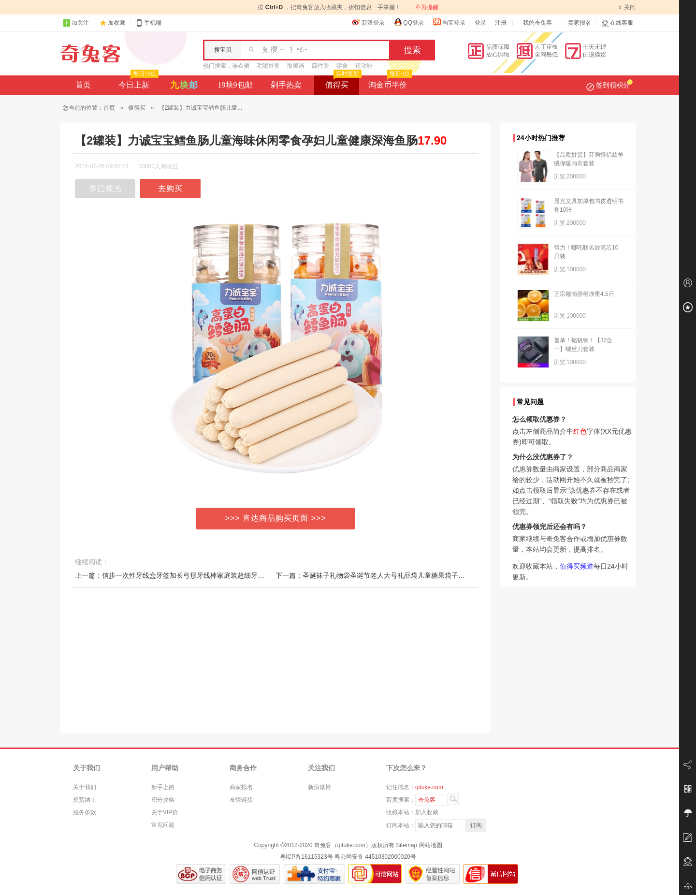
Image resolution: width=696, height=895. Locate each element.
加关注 (76, 23)
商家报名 (241, 787)
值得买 (342, 82)
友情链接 (241, 799)
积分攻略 (162, 799)
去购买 (170, 188)
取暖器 (295, 65)
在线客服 (617, 23)
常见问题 (162, 825)
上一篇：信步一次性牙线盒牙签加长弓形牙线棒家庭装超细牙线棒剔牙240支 (189, 575)
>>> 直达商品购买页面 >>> (275, 518)
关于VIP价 (164, 812)
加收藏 (116, 22)
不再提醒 (426, 7)
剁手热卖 (286, 85)
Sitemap (406, 845)
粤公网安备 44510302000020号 (375, 856)
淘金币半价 (389, 82)
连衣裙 (240, 65)
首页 (83, 85)
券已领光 (105, 188)
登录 (480, 22)
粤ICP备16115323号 (306, 856)
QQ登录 (408, 22)
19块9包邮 (235, 85)
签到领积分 (609, 85)
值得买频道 (577, 566)
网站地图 (430, 845)
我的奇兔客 (537, 22)
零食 (342, 65)
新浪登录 (368, 22)
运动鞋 (364, 65)
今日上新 (137, 82)
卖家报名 (579, 22)
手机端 (148, 23)
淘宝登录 (449, 22)
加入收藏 (426, 812)
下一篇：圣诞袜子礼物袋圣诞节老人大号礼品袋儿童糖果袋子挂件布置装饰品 (391, 575)
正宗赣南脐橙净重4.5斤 (584, 294)
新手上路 (162, 787)
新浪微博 (319, 787)
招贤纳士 (84, 799)
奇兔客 (90, 53)
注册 (501, 22)
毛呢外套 (268, 65)
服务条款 (84, 812)
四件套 (320, 65)
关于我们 (84, 787)
